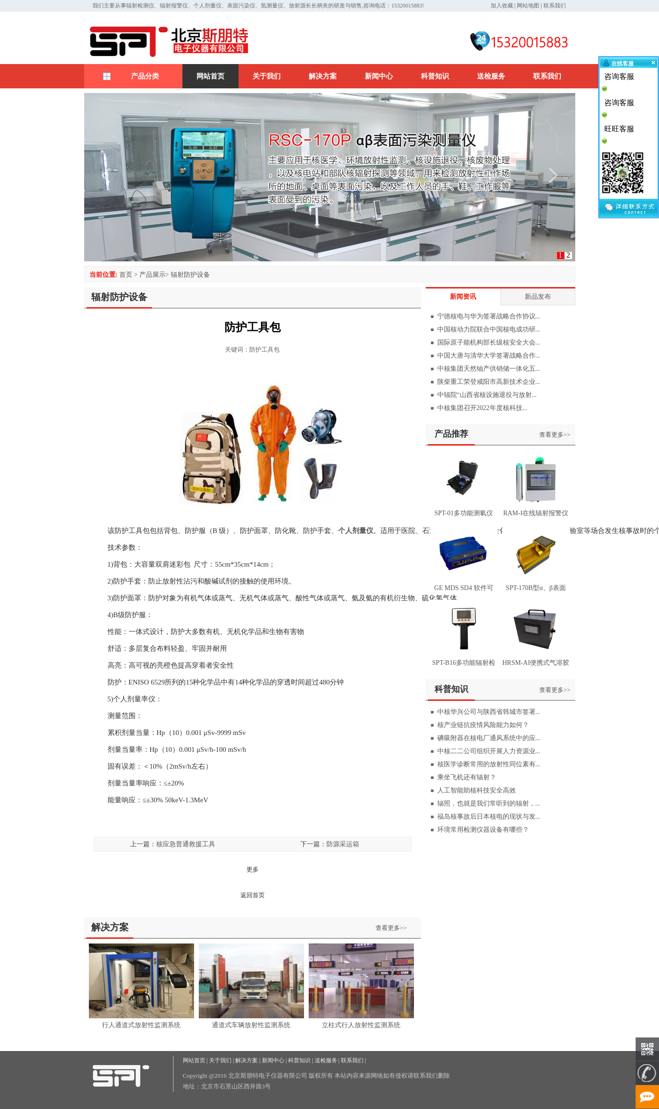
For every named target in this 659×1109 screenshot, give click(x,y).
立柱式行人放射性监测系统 (361, 1025)
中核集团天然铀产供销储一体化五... (489, 368)
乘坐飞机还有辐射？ (466, 777)
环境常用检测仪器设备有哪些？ (483, 829)
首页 (125, 274)
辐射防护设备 (190, 274)
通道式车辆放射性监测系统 (251, 1025)
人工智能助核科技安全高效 (476, 790)
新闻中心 (379, 76)
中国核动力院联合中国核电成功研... (489, 329)
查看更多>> (391, 927)
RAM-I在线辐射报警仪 (535, 513)
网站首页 (210, 76)
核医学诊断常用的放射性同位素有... (489, 764)
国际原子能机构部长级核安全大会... (489, 342)
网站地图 (528, 5)
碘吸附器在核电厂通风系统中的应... (489, 738)
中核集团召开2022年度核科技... (482, 407)
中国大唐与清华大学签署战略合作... (489, 355)
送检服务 (491, 76)
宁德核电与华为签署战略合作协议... (489, 316)
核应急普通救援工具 (185, 844)
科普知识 (435, 76)
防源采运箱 (342, 844)
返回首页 (252, 895)
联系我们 (554, 5)
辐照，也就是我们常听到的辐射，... (489, 803)
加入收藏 (502, 5)
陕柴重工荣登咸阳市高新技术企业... (489, 381)
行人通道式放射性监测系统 (141, 1025)
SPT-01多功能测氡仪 (464, 513)
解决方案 (323, 76)
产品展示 (152, 274)
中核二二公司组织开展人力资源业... (489, 751)
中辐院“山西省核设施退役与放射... (487, 394)
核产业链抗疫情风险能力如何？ (483, 724)
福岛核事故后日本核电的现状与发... (489, 816)
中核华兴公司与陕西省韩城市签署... (489, 711)
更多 (252, 869)
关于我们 (267, 76)
